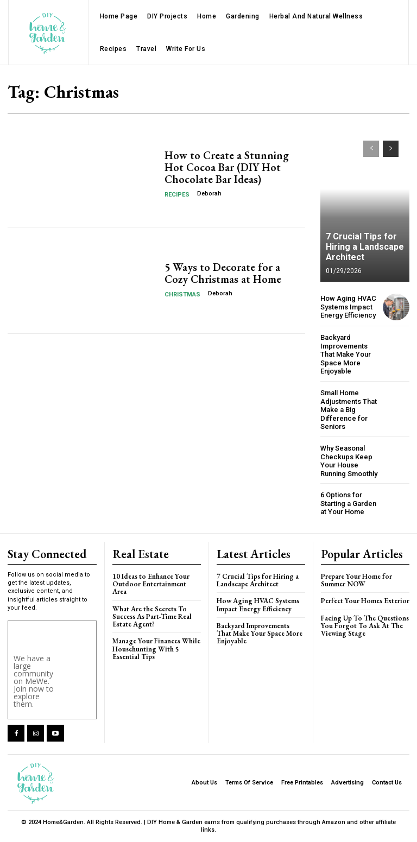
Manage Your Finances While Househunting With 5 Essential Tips (156, 648)
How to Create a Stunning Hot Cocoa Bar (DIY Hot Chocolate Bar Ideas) (227, 167)
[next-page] (391, 149)
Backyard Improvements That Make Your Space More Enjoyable (345, 354)
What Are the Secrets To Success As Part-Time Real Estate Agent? (152, 616)
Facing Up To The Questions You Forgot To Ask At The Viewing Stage (365, 625)
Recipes (177, 194)
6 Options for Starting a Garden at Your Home (348, 503)
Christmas (182, 294)
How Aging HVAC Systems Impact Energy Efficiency (348, 306)
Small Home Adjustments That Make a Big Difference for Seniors (348, 410)
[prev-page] (371, 149)
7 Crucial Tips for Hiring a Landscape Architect (365, 246)
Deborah (209, 193)
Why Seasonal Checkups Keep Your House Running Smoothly (348, 461)
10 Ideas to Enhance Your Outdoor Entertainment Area (150, 584)
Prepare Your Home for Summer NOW (356, 580)
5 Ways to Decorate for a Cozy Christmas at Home (223, 273)
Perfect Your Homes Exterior (365, 600)
